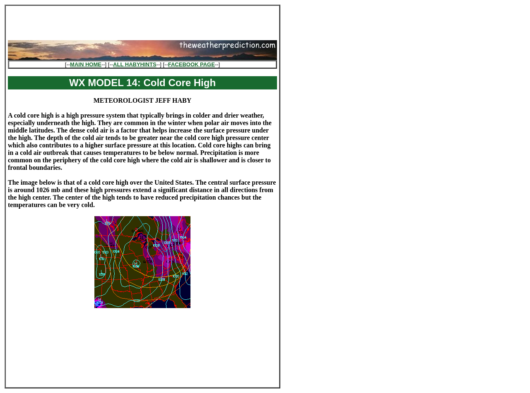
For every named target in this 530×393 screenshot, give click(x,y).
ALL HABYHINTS (134, 64)
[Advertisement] (142, 20)
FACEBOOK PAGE (191, 64)
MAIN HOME (85, 64)
